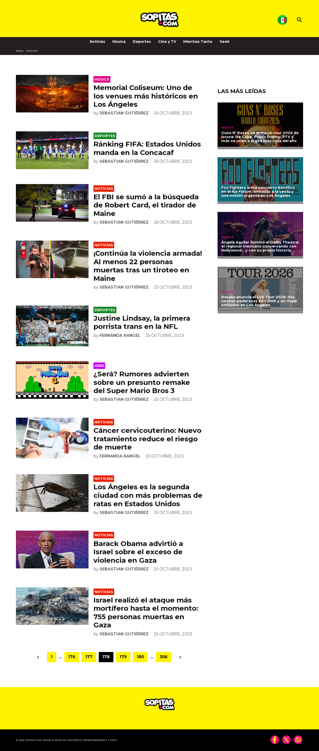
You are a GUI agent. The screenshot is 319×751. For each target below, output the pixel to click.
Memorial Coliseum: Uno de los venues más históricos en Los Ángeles (145, 95)
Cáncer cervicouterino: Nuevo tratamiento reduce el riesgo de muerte (147, 438)
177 (88, 656)
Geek (224, 41)
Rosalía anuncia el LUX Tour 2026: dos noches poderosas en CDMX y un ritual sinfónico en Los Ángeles (259, 301)
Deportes (142, 41)
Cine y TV (167, 41)
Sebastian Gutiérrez (124, 113)
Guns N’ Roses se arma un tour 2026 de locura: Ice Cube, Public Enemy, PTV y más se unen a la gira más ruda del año (260, 137)
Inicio (19, 50)
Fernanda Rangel (119, 335)
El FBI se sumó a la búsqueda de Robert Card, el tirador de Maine (146, 205)
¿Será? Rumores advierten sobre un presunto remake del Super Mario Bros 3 (141, 382)
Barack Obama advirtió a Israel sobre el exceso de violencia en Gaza (138, 551)
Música (119, 41)
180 (140, 656)
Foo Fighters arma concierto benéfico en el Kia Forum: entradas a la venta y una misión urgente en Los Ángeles (258, 191)
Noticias (97, 41)
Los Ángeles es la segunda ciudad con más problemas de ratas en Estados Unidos (147, 495)
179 (123, 656)
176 (71, 656)
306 (164, 656)
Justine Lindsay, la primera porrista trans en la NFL (141, 322)
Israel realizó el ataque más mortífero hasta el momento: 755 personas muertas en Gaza (145, 612)
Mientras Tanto (197, 41)
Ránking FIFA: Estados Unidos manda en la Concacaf (147, 148)
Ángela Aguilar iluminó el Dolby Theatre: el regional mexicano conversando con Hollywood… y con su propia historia (260, 246)
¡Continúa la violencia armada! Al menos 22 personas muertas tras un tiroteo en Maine (147, 266)
